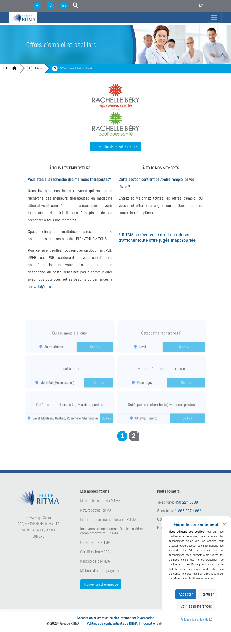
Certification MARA (95, 552)
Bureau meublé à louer (69, 338)
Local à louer (70, 373)
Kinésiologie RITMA (95, 561)
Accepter (186, 594)
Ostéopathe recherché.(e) (161, 338)
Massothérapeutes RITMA (100, 501)
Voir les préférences (196, 606)
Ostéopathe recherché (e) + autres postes (69, 409)
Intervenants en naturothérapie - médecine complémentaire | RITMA (113, 531)
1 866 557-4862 (188, 511)
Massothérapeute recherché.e (161, 373)
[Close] (224, 524)
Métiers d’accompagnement (102, 571)
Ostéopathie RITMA (95, 542)
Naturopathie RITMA (95, 510)
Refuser (208, 594)
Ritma (38, 68)
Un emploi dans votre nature (115, 146)
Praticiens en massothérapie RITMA (108, 520)
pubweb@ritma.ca (42, 286)
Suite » (95, 351)
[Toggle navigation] (214, 17)
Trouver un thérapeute (100, 584)
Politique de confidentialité (196, 619)
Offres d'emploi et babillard (76, 68)
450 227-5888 (186, 502)
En (201, 5)
